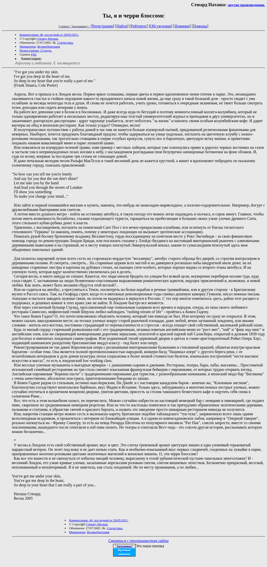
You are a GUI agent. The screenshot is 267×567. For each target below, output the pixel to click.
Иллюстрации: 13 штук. (35, 50)
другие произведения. (246, 5)
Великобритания (48, 46)
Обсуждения (160, 26)
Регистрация (102, 26)
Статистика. (65, 42)
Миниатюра (27, 46)
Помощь (200, 26)
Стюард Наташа (47, 38)
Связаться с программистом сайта (138, 541)
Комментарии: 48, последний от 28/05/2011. (49, 35)
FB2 (33, 54)
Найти (122, 26)
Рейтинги (138, 26)
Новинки (181, 26)
